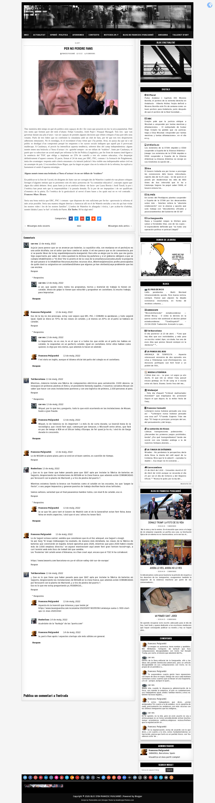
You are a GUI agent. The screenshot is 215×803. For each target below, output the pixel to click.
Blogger (138, 796)
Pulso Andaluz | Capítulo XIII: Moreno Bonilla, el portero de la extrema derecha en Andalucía (165, 101)
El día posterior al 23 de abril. (159, 334)
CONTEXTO (94, 35)
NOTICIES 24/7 (111, 35)
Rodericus (36, 469)
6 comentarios (171, 619)
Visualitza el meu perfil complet (164, 757)
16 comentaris (90, 53)
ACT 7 (78, 43)
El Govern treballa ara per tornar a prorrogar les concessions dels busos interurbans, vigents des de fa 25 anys (165, 174)
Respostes (39, 278)
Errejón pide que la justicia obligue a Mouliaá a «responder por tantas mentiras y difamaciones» (165, 124)
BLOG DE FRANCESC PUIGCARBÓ (138, 35)
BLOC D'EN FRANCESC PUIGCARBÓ (105, 796)
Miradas (148, 452)
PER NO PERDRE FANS (78, 48)
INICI (26, 35)
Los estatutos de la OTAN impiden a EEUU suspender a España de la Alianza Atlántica (165, 149)
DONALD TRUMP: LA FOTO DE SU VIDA (166, 522)
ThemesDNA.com (95, 799)
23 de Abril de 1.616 (154, 470)
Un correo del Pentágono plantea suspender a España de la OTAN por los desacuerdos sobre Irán (165, 200)
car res (34, 244)
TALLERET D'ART (180, 35)
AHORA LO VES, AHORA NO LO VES (166, 567)
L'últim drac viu (152, 375)
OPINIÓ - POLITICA (59, 35)
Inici (79, 226)
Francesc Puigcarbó (41, 312)
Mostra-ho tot (186, 483)
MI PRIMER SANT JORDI (166, 615)
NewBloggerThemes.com (125, 799)
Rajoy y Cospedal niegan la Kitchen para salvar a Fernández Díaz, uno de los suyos (165, 222)
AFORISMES (78, 35)
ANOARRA (163, 35)
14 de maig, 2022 (58, 620)
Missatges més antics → (120, 226)
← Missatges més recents (37, 226)
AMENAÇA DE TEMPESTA (158, 354)
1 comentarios (171, 526)
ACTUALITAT (39, 35)
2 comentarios (171, 571)
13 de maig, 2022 (47, 244)
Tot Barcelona (38, 379)
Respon (34, 271)
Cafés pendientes (154, 292)
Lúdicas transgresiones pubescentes (163, 432)
